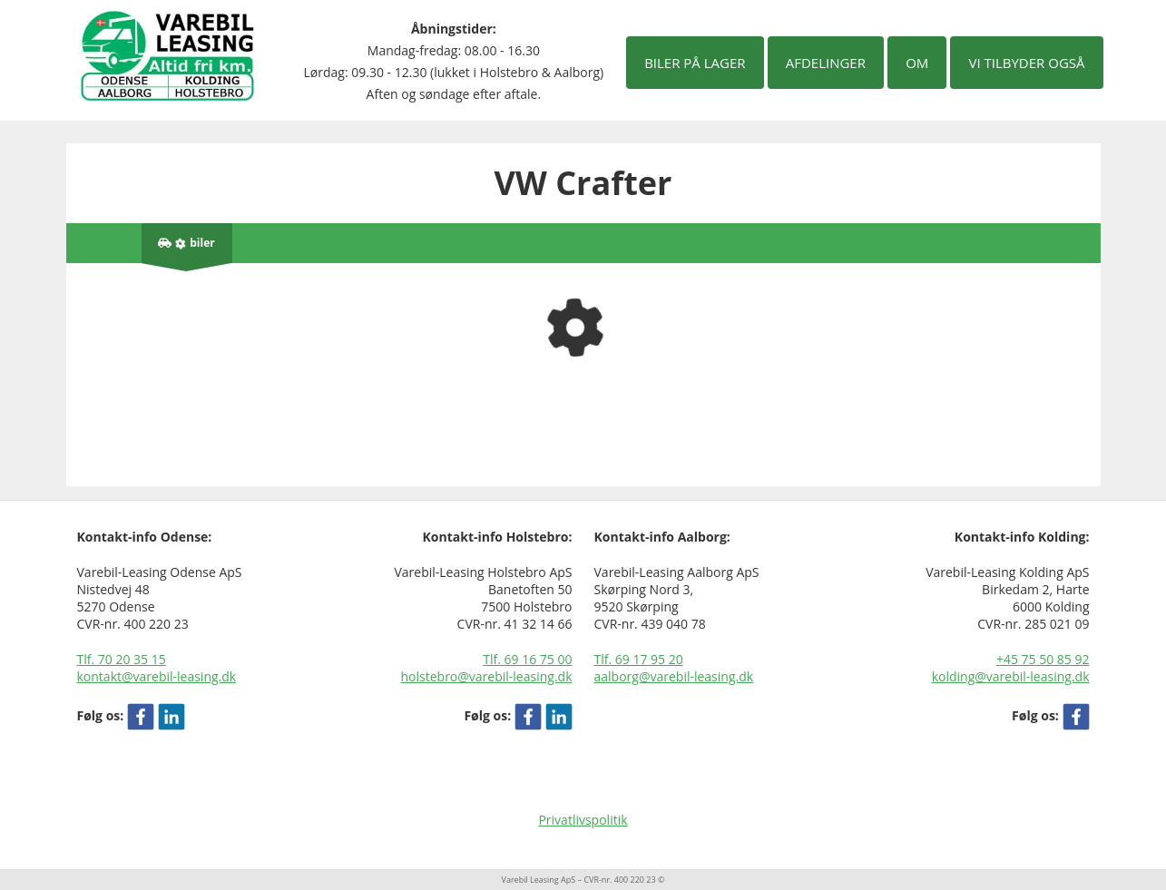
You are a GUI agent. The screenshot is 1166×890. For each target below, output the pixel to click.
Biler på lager (694, 63)
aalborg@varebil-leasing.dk (674, 676)
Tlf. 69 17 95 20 (638, 659)
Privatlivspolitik (582, 819)
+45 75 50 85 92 (1043, 659)
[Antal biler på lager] (187, 243)
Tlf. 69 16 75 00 (527, 659)
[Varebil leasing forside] (168, 54)
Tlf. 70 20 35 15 (121, 659)
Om (917, 63)
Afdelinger (826, 63)
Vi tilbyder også (1026, 63)
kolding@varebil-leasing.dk (1011, 676)
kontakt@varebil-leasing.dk (157, 676)
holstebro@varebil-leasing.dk (487, 676)
